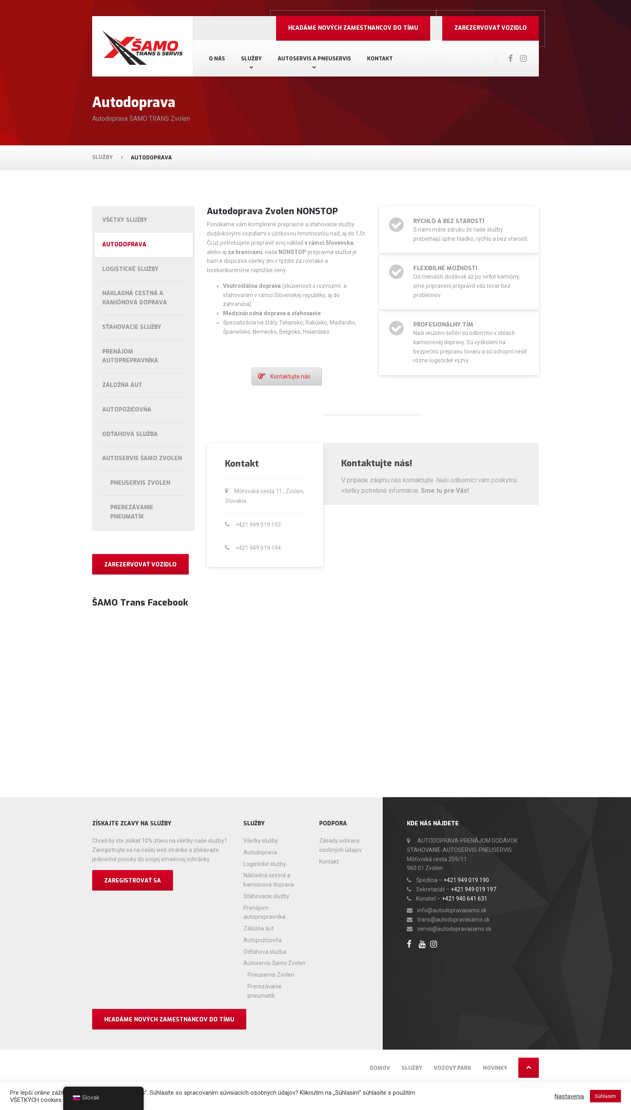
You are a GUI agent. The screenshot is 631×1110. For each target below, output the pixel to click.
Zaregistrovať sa (132, 881)
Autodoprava (124, 244)
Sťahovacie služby (131, 327)
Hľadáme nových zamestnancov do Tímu (353, 28)
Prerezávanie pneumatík (131, 512)
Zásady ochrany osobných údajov (340, 845)
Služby (251, 58)
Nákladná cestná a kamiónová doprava (134, 297)
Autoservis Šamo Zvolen (142, 458)
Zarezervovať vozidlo (490, 28)
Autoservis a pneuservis (314, 58)
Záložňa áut (122, 385)
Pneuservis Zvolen (140, 483)
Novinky (495, 1068)
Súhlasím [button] (605, 1096)
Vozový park (452, 1068)
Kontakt (380, 58)
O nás (217, 58)
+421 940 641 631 (464, 898)
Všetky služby (124, 220)
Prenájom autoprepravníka (130, 356)
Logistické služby (130, 269)
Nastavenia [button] (569, 1096)
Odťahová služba (130, 434)
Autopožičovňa (126, 409)
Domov (380, 1068)
